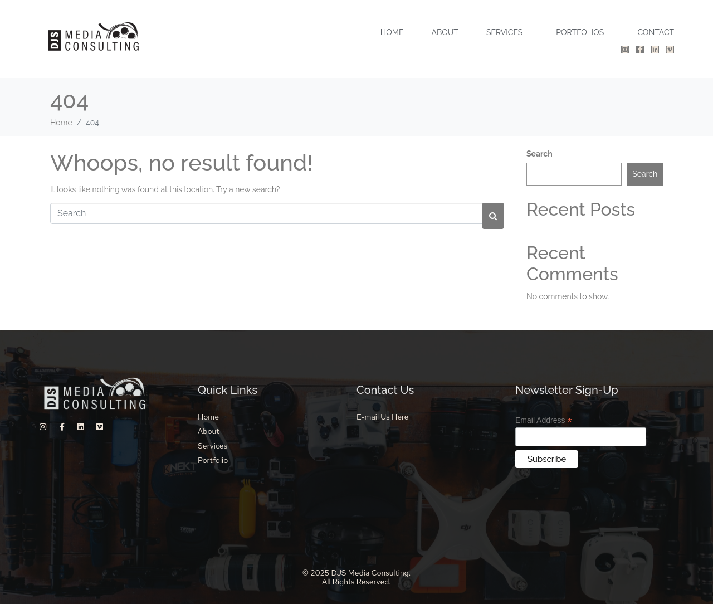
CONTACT (655, 32)
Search (539, 153)
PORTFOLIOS (580, 32)
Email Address (543, 420)
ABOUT (444, 32)
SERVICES (504, 32)
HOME (392, 32)
